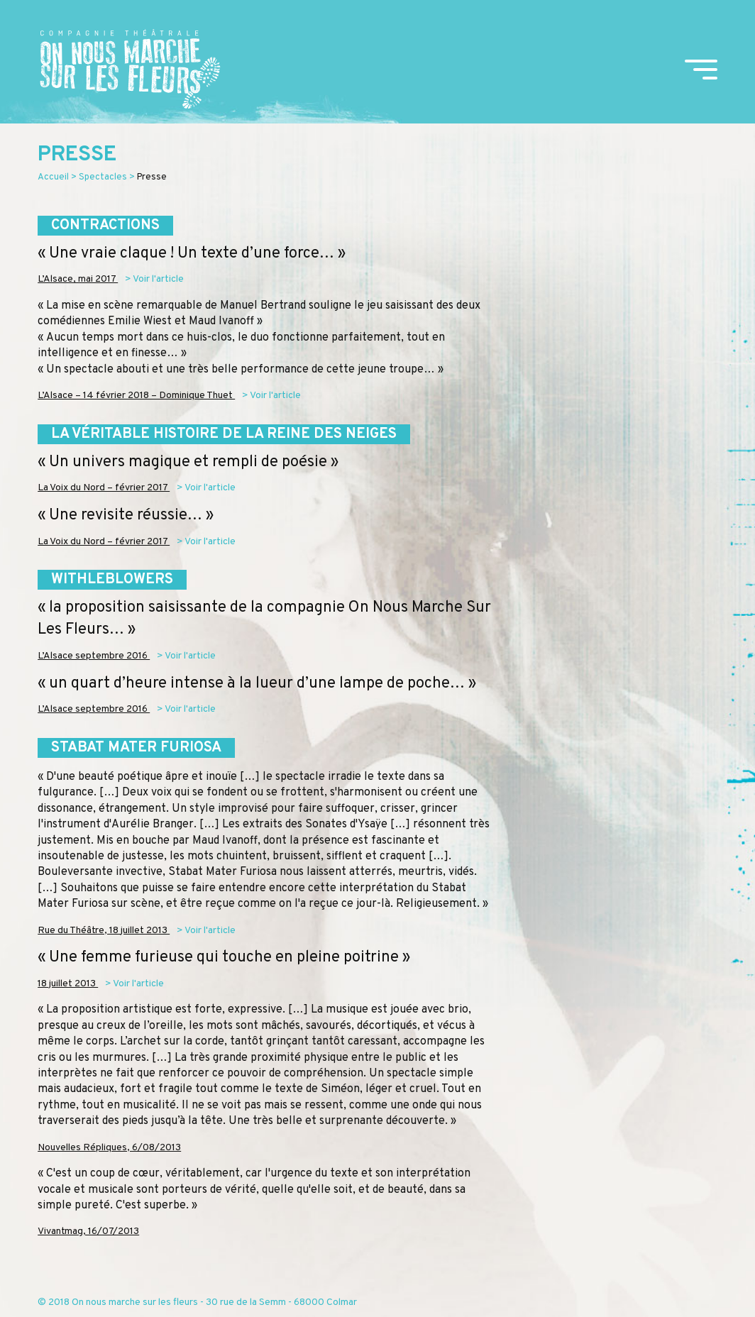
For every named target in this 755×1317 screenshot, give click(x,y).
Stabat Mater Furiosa (136, 748)
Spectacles (103, 177)
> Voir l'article (154, 279)
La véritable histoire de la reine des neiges (224, 434)
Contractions (105, 225)
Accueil (53, 177)
